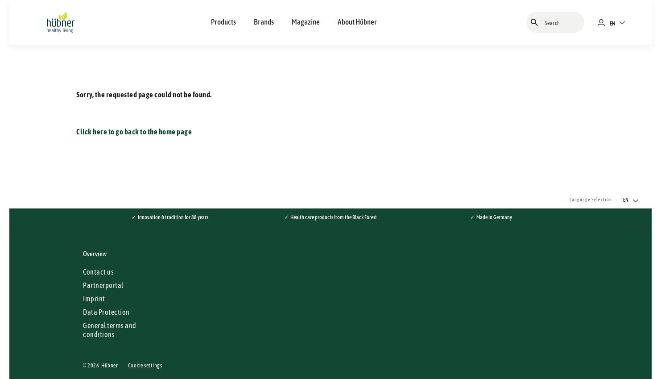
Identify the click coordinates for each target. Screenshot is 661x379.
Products (223, 21)
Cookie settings (145, 365)
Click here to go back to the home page (134, 131)
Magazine (306, 21)
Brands (264, 21)
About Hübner (357, 21)
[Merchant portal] (605, 22)
